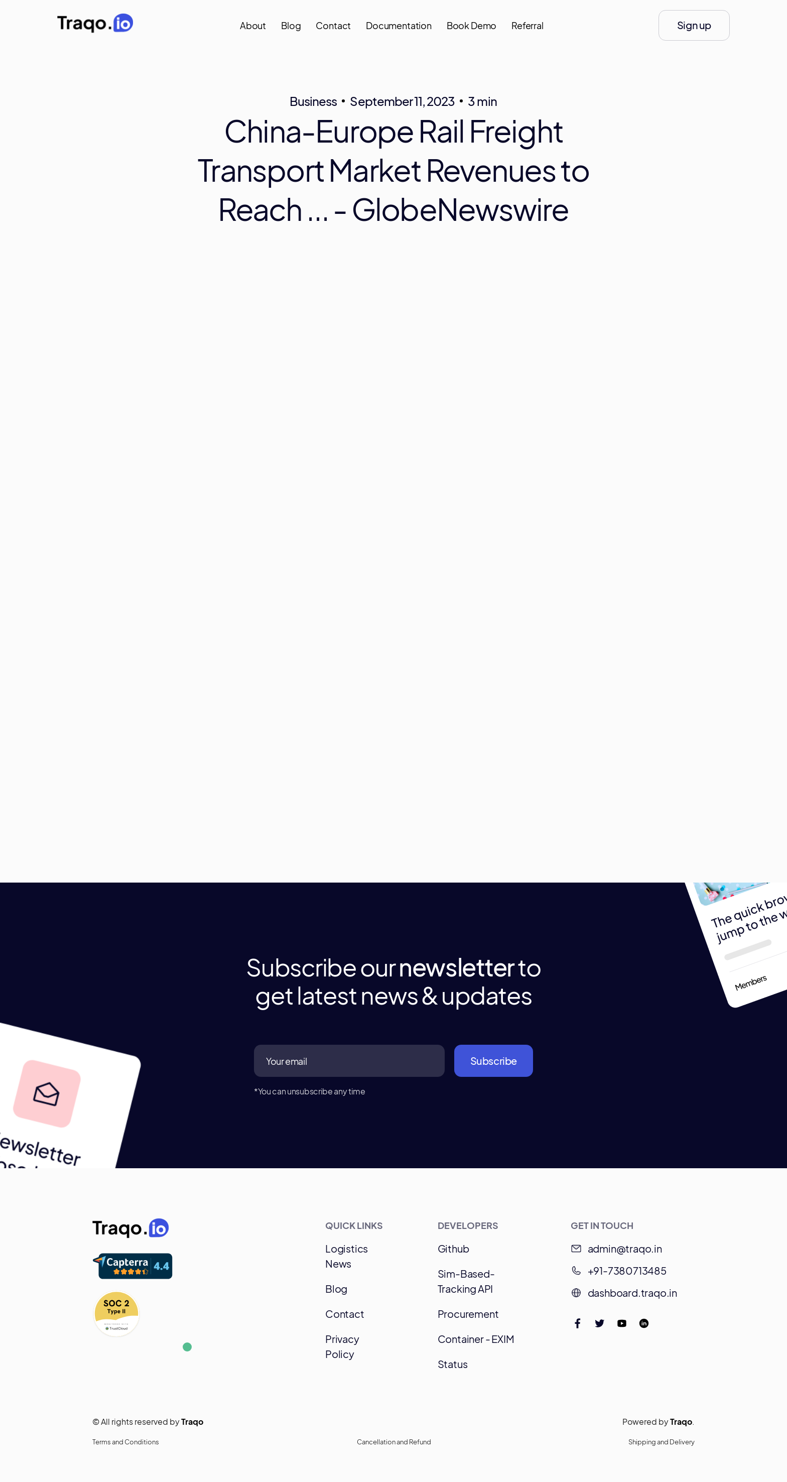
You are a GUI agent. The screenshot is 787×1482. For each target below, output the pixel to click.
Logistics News (346, 1256)
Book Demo (471, 25)
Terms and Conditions (125, 1442)
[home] (95, 26)
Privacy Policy (342, 1346)
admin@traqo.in (625, 1248)
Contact (333, 25)
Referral (527, 25)
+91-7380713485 (627, 1270)
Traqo (192, 1422)
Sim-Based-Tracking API (466, 1281)
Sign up (694, 25)
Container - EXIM (476, 1338)
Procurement (468, 1313)
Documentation (399, 25)
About (253, 25)
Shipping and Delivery (661, 1442)
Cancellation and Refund (394, 1442)
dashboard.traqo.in (632, 1292)
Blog (291, 25)
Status (453, 1363)
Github (453, 1248)
